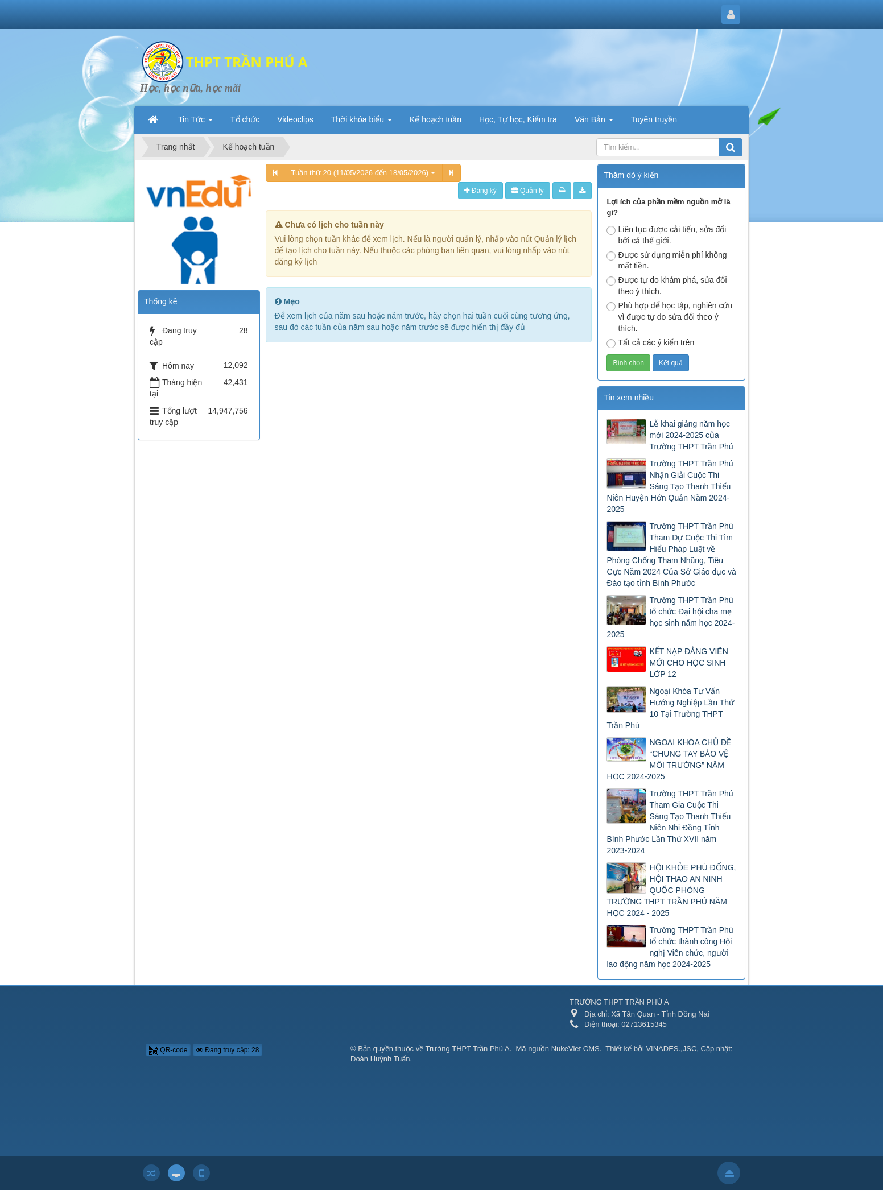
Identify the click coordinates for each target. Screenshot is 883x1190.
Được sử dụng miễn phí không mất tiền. (666, 260)
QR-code (168, 1050)
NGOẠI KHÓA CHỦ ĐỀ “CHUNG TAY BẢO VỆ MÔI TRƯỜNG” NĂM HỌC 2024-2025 (668, 759)
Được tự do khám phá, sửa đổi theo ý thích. (666, 285)
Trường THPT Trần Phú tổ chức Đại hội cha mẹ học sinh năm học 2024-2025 (670, 617)
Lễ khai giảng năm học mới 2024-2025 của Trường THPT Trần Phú (691, 435)
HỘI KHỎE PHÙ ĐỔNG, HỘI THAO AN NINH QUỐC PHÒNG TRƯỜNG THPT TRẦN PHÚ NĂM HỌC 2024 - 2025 (671, 890)
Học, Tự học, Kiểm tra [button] (518, 119)
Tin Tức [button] (195, 123)
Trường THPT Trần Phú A (468, 1048)
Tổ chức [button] (244, 119)
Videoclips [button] (295, 119)
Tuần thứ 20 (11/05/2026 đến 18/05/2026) (363, 172)
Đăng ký (480, 191)
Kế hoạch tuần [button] (435, 119)
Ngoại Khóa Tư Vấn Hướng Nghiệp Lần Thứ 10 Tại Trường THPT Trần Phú (670, 708)
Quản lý (527, 191)
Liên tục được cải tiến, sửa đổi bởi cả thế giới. (666, 235)
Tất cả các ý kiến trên (650, 343)
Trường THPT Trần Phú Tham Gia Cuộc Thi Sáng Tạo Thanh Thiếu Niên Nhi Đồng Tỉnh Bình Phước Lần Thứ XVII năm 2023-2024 (669, 822)
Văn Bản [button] (594, 123)
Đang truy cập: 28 (227, 1050)
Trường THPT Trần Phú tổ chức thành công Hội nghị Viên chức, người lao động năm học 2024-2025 (669, 947)
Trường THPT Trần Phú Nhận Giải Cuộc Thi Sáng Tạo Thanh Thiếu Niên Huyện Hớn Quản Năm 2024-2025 (669, 486)
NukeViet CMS (575, 1048)
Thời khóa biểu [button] (361, 123)
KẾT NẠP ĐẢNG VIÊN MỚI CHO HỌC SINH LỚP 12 (688, 663)
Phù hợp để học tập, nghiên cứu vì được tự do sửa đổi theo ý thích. (669, 317)
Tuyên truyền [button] (654, 119)
